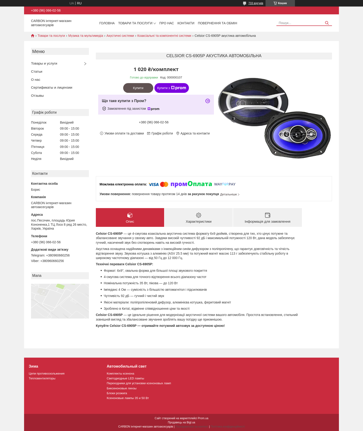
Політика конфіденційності (227, 426)
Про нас (166, 23)
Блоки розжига (117, 393)
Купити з (171, 88)
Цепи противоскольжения (46, 373)
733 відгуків (255, 3)
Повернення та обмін (217, 23)
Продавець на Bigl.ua (181, 422)
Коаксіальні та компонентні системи (164, 35)
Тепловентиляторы (42, 378)
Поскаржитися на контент (191, 426)
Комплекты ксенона (120, 373)
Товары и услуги (44, 63)
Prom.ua (203, 418)
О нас (35, 79)
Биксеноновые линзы (122, 388)
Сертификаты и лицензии (51, 87)
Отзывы (37, 95)
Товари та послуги (135, 23)
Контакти (185, 23)
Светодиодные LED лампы (125, 378)
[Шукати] (327, 23)
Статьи (36, 71)
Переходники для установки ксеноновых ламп (139, 383)
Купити (138, 88)
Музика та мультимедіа (85, 35)
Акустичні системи (120, 35)
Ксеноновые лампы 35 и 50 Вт (128, 398)
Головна (107, 23)
